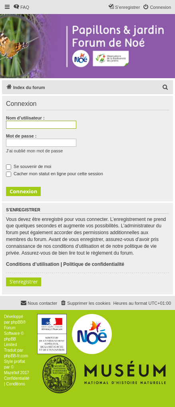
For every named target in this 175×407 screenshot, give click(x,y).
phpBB (17, 322)
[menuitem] (21, 7)
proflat (19, 361)
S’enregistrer (24, 281)
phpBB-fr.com (16, 356)
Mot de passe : (21, 136)
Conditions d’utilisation (32, 264)
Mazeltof (11, 373)
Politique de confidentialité (93, 264)
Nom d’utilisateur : (25, 117)
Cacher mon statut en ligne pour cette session (54, 173)
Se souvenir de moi (28, 166)
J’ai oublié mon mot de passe (34, 150)
